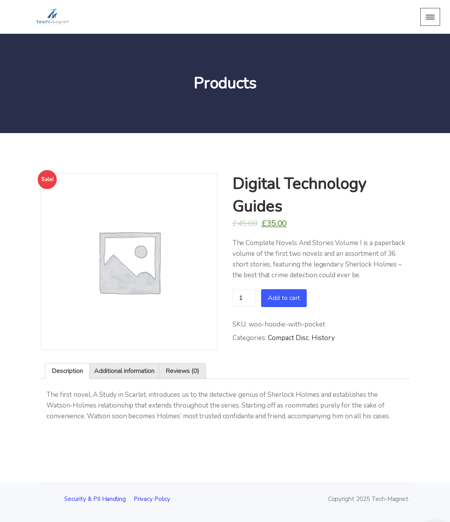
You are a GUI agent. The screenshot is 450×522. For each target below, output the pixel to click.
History (323, 337)
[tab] (67, 371)
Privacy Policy (152, 499)
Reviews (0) (182, 371)
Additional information (124, 371)
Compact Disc (288, 337)
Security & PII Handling (95, 499)
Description (67, 371)
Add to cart (284, 298)
